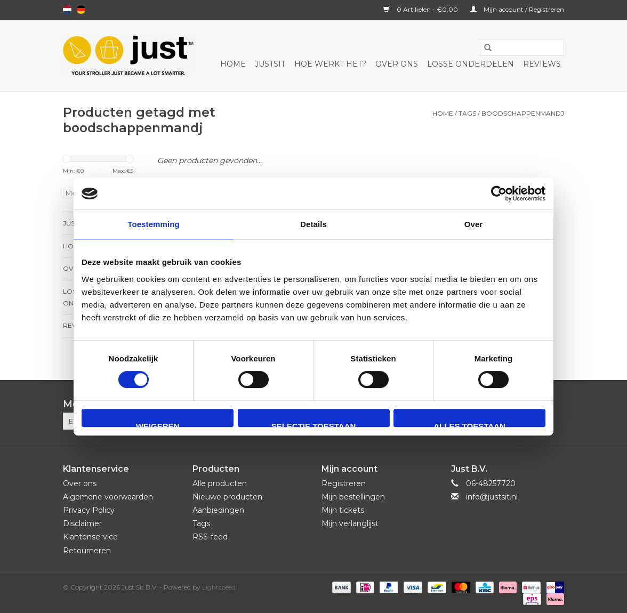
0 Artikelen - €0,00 (421, 9)
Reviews (542, 64)
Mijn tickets (342, 510)
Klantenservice (90, 537)
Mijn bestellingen (353, 497)
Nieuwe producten (227, 497)
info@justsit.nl (492, 497)
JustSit (270, 64)
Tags (467, 113)
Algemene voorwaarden (108, 497)
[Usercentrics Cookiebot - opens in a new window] (498, 193)
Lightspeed (219, 587)
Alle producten (219, 483)
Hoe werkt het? (330, 64)
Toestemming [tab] (153, 224)
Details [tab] (313, 224)
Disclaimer (82, 523)
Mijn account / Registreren (517, 9)
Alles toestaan (469, 424)
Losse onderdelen (470, 64)
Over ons (396, 64)
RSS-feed (210, 537)
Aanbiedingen (218, 510)
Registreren (343, 483)
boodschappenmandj (522, 113)
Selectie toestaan (313, 424)
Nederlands (67, 9)
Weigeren (158, 424)
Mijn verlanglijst (350, 523)
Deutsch (81, 9)
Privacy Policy (89, 510)
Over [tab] (473, 224)
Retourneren (87, 550)
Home (233, 64)
